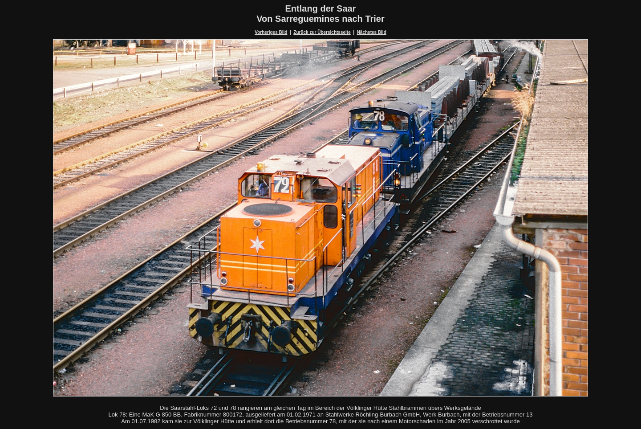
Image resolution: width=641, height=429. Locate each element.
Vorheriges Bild (271, 32)
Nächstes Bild (371, 32)
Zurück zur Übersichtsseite (321, 32)
